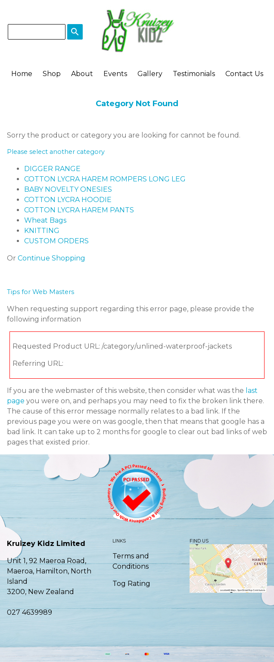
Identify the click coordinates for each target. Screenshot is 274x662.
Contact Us (244, 74)
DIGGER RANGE (52, 169)
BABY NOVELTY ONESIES (68, 189)
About (82, 74)
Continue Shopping (51, 258)
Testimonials (194, 74)
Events (115, 74)
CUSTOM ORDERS (56, 241)
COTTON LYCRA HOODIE (68, 200)
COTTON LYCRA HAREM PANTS (79, 210)
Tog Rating (131, 583)
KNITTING (41, 231)
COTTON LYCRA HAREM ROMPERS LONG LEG (105, 179)
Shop (52, 74)
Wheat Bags (45, 220)
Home (21, 74)
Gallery (149, 74)
